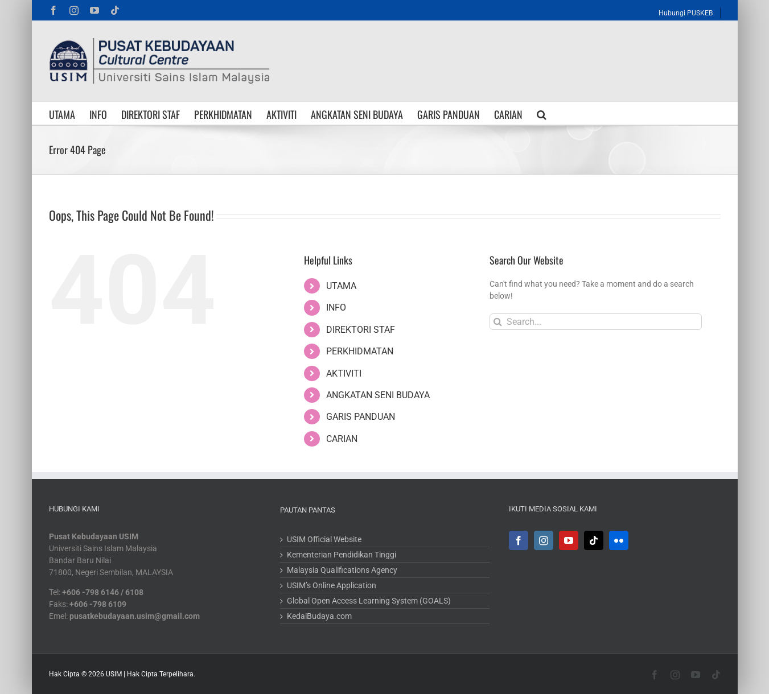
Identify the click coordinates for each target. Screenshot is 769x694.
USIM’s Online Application (331, 585)
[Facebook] (518, 540)
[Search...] (596, 321)
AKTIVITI (343, 373)
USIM (114, 674)
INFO (336, 307)
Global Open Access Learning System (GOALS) (369, 600)
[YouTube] (568, 540)
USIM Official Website (324, 539)
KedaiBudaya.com (319, 616)
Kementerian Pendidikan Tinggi (341, 554)
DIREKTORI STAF (360, 329)
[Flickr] (618, 540)
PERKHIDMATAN (359, 351)
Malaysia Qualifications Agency (342, 570)
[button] (541, 113)
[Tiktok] (593, 540)
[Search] (498, 321)
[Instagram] (543, 540)
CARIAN (341, 438)
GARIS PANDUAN (360, 416)
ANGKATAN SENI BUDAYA (378, 395)
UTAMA (341, 285)
